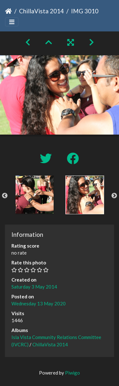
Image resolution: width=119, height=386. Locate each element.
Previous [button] (5, 196)
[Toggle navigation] (11, 22)
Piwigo (72, 373)
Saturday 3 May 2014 (34, 287)
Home (8, 11)
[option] (35, 195)
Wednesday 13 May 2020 (38, 303)
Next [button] (114, 196)
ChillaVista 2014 (41, 11)
